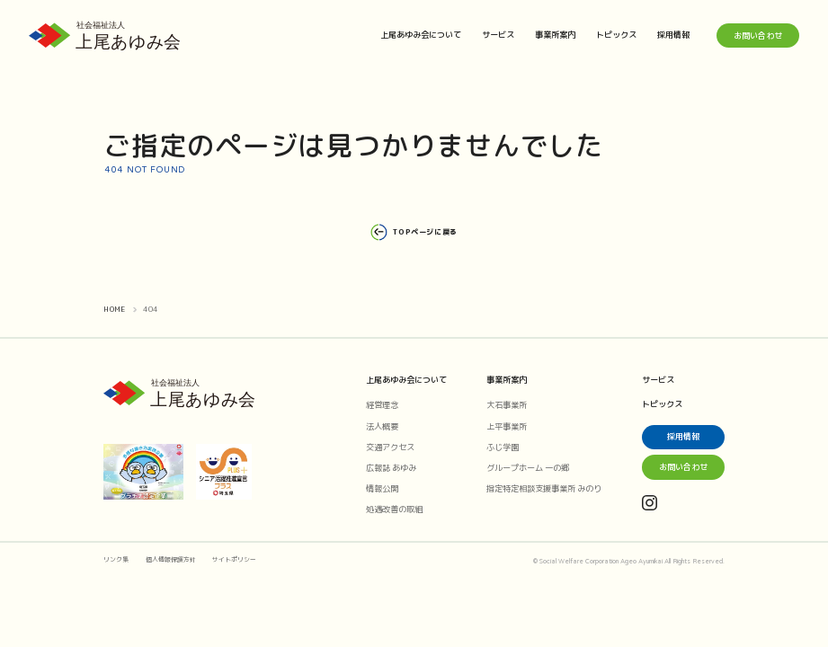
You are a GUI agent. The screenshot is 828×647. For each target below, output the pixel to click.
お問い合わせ (758, 35)
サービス (498, 34)
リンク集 (116, 559)
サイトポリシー (234, 559)
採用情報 (673, 34)
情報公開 (382, 488)
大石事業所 (506, 405)
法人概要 (382, 426)
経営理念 (382, 405)
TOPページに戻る (414, 232)
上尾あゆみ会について (420, 34)
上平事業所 (506, 426)
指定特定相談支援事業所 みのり (543, 488)
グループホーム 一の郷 (527, 468)
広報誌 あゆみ (391, 468)
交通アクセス (390, 447)
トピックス (616, 34)
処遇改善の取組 (394, 509)
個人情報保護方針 (171, 559)
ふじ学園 (502, 447)
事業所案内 (555, 34)
